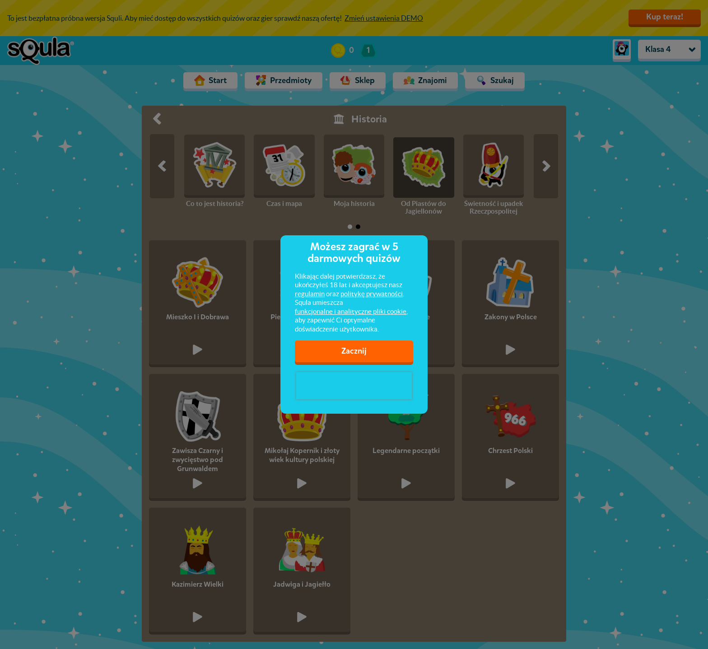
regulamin (310, 294)
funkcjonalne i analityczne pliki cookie (350, 311)
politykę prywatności (371, 294)
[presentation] (354, 385)
